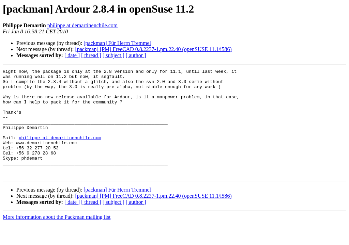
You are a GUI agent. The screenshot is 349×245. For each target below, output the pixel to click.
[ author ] (136, 55)
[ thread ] (91, 55)
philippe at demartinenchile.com (82, 25)
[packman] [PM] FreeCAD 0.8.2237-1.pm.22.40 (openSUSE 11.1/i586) (153, 49)
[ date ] (72, 55)
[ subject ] (113, 55)
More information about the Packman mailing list (56, 238)
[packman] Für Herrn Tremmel (117, 43)
